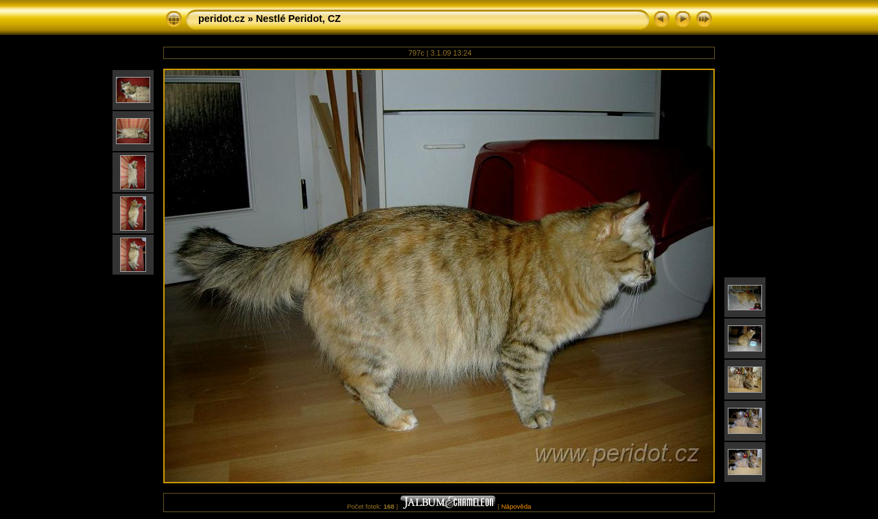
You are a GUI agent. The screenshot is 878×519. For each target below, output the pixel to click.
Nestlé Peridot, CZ (298, 18)
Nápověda (516, 506)
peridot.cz (221, 18)
